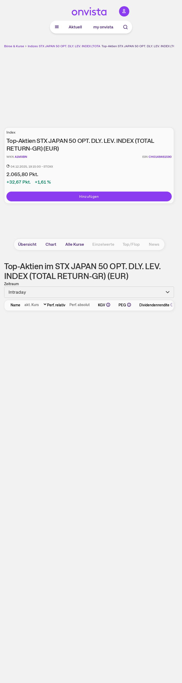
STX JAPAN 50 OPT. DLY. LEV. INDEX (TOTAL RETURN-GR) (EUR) (84, 46)
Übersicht (27, 244)
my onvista (103, 27)
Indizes (33, 46)
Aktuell (75, 27)
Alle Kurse (74, 244)
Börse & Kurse (14, 46)
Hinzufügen (89, 196)
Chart (51, 244)
